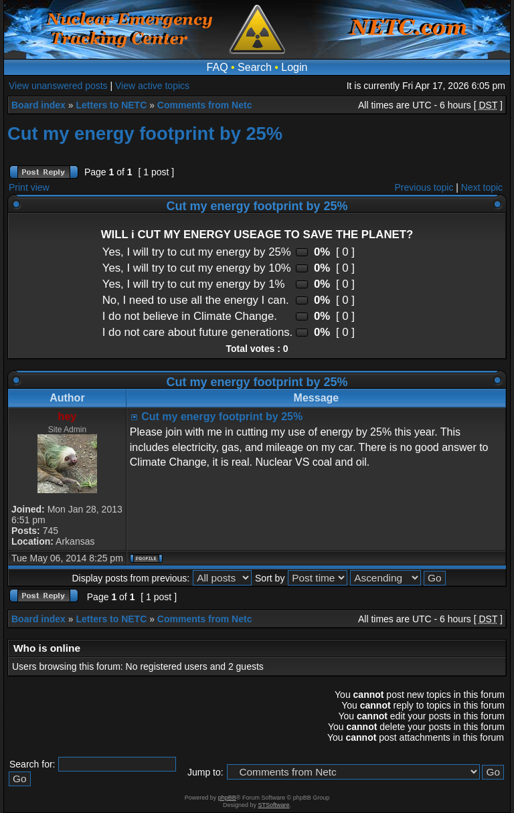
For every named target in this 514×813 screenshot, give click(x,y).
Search (255, 67)
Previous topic (424, 187)
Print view (29, 187)
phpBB (227, 797)
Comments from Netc (204, 105)
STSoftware (274, 805)
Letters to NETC (111, 105)
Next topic (482, 187)
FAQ (217, 67)
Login (294, 67)
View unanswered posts (58, 85)
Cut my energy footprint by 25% (144, 133)
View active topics (152, 85)
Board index (38, 105)
